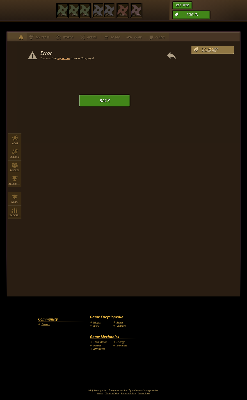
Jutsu (96, 325)
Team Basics (100, 342)
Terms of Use (112, 393)
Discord (45, 324)
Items (120, 322)
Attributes (99, 348)
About (100, 393)
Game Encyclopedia (107, 316)
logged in (63, 58)
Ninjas (97, 322)
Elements (122, 345)
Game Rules (144, 393)
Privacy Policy (128, 393)
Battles (97, 345)
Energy (120, 342)
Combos (121, 325)
